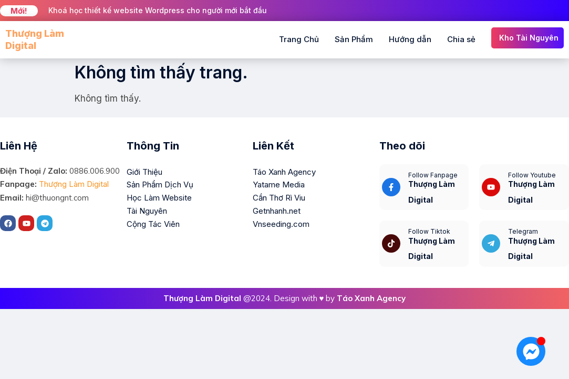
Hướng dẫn (410, 39)
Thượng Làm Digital (74, 184)
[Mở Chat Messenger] (530, 351)
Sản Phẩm (354, 39)
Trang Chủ (299, 39)
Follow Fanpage (433, 175)
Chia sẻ (461, 39)
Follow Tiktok (429, 231)
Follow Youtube (532, 175)
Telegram (523, 231)
